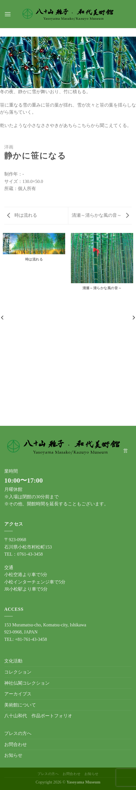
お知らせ (13, 755)
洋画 (8, 147)
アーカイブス (17, 693)
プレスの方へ (17, 733)
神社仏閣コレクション (27, 683)
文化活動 (13, 660)
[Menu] (7, 14)
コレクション (17, 672)
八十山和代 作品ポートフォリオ (38, 715)
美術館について (20, 705)
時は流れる (22, 215)
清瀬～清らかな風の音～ (100, 215)
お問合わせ (15, 744)
